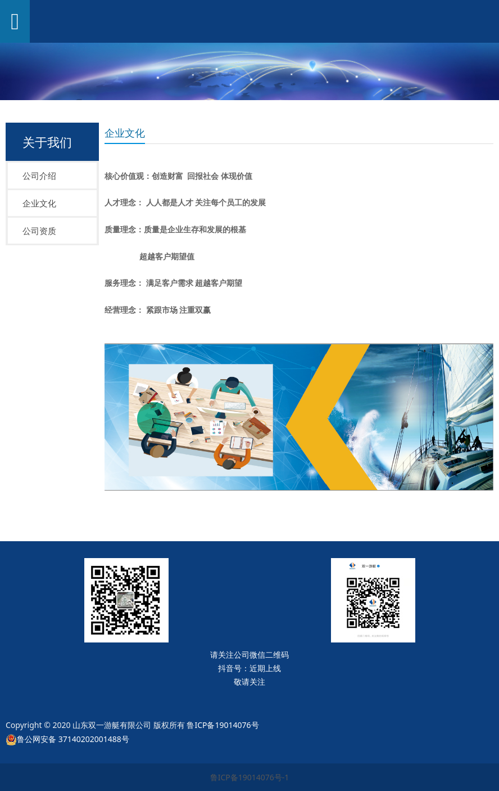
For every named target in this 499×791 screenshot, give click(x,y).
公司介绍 (39, 175)
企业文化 (39, 203)
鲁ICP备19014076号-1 (249, 777)
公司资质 (39, 230)
